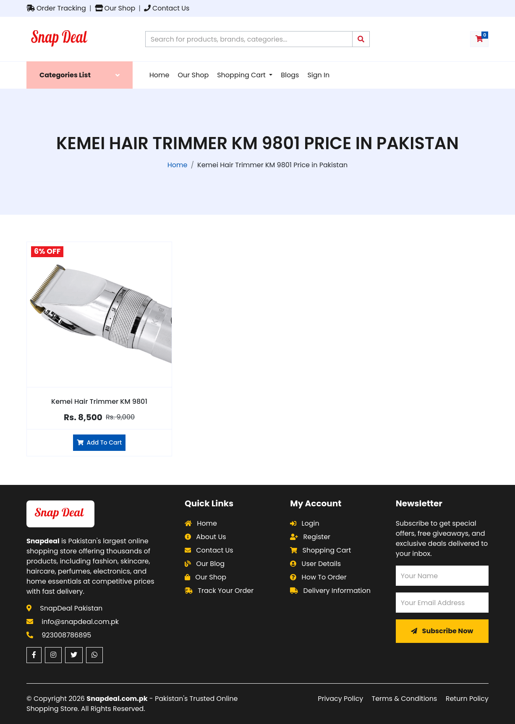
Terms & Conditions (404, 698)
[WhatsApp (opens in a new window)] (94, 655)
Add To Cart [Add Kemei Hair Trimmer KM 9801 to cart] (99, 442)
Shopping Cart (242, 75)
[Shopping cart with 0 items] (479, 39)
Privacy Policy (340, 698)
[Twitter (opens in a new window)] (74, 655)
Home (159, 75)
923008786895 (66, 635)
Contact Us (166, 8)
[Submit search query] (361, 39)
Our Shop (115, 8)
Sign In (318, 75)
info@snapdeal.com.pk (80, 622)
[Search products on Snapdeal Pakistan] (249, 39)
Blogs (290, 75)
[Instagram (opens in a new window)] (53, 655)
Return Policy (467, 698)
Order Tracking (56, 8)
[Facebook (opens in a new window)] (34, 655)
